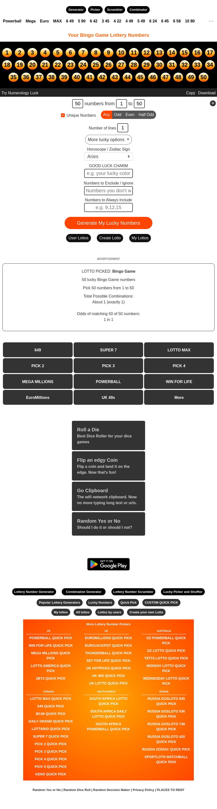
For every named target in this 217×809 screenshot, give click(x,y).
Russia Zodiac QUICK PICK (166, 749)
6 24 (153, 21)
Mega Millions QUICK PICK (50, 655)
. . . (211, 20)
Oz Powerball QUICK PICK (166, 640)
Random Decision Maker (111, 790)
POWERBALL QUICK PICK (50, 638)
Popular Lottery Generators (59, 602)
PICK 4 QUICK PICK (51, 759)
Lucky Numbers (100, 602)
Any (106, 114)
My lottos (61, 612)
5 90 (82, 21)
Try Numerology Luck (19, 93)
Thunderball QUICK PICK (108, 653)
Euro (44, 21)
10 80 (190, 21)
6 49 (70, 21)
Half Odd (146, 114)
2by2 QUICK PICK (51, 678)
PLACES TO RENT (170, 790)
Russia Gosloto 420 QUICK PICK (166, 739)
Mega (31, 21)
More (179, 397)
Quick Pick (128, 602)
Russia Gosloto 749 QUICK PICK (166, 726)
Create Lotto (110, 238)
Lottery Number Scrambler (133, 592)
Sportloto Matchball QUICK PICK (166, 759)
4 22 (117, 21)
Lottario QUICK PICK (51, 729)
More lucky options (107, 139)
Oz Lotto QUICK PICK (166, 651)
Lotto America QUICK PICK (51, 668)
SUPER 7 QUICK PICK (51, 736)
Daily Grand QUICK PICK (51, 721)
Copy (190, 93)
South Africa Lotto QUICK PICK (108, 701)
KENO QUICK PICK (50, 774)
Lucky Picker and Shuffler (183, 592)
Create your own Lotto (146, 612)
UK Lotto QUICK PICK (108, 683)
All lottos (83, 612)
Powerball (12, 21)
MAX (57, 21)
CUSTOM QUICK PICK (161, 602)
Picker (95, 9)
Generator (76, 9)
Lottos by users (109, 612)
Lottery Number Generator (34, 592)
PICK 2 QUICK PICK (51, 744)
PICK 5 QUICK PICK (51, 767)
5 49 (141, 21)
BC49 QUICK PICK (51, 714)
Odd (117, 114)
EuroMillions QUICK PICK (108, 638)
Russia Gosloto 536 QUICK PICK (166, 713)
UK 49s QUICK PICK (108, 676)
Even (130, 114)
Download (207, 93)
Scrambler (115, 9)
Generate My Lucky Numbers (108, 223)
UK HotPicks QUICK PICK (108, 668)
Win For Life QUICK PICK (51, 645)
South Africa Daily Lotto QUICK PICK (108, 713)
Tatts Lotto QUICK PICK (166, 658)
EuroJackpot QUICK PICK (108, 645)
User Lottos (79, 238)
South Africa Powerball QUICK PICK (108, 726)
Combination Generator (83, 592)
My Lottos (140, 238)
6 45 (165, 21)
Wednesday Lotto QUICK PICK (166, 680)
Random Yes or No (47, 790)
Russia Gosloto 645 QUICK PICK (166, 701)
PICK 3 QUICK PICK (51, 751)
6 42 (94, 21)
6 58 (177, 21)
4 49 (129, 21)
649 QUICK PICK (50, 706)
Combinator (138, 9)
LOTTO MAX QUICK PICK (50, 699)
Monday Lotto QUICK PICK (166, 668)
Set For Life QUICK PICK (108, 661)
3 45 (105, 21)
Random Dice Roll (77, 790)
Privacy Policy (143, 790)
